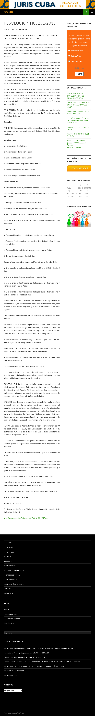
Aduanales (8, 561)
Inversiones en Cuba (12, 575)
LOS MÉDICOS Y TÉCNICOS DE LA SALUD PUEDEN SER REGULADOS (78, 120)
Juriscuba (8, 11)
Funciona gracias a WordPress (14, 713)
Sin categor (8, 593)
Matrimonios (9, 552)
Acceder (7, 610)
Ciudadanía (8, 547)
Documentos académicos (14, 570)
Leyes (16, 675)
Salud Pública (19, 671)
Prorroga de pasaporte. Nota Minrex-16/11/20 (78, 112)
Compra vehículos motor (14, 584)
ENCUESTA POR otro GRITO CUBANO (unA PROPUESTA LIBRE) (78, 105)
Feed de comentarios (12, 619)
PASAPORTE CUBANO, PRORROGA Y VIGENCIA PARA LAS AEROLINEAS (43, 648)
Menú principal (92, 12)
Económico (8, 589)
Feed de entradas (10, 614)
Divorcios (8, 557)
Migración (8, 543)
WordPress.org (9, 623)
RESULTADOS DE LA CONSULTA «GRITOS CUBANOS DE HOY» (75, 96)
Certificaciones (10, 566)
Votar (79, 74)
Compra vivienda (10, 579)
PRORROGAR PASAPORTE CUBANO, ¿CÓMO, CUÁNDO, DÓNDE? (40, 666)
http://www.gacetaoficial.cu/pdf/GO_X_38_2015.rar (26, 518)
